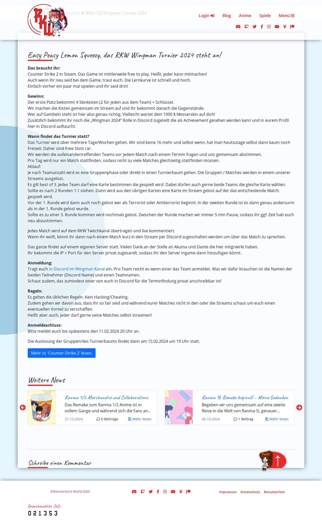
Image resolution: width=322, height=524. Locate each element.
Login (206, 15)
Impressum (227, 492)
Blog (226, 15)
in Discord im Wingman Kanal (77, 269)
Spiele (265, 15)
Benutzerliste (274, 492)
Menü (286, 15)
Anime (245, 15)
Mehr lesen (139, 419)
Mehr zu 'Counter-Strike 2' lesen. (61, 353)
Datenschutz (250, 492)
